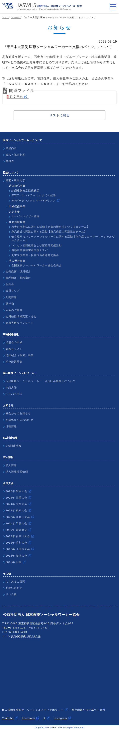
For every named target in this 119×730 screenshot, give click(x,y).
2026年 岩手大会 (16, 491)
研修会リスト (14, 348)
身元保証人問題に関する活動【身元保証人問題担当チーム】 (49, 231)
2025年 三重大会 (16, 497)
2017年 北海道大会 (18, 549)
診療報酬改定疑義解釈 (25, 190)
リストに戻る (59, 115)
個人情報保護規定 (13, 709)
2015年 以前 (14, 562)
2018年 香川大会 (16, 542)
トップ (5, 17)
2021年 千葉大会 (16, 523)
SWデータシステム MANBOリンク (33, 200)
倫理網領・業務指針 (18, 277)
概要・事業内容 (15, 180)
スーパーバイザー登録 (25, 216)
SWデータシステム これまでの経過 (33, 195)
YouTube (8, 718)
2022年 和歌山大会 (18, 517)
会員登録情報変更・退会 (21, 316)
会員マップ (13, 290)
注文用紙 (15, 97)
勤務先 (10, 161)
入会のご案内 (14, 310)
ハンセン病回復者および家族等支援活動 (36, 245)
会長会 (10, 284)
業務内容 (11, 148)
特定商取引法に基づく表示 (88, 709)
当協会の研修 (14, 342)
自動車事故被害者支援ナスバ (29, 250)
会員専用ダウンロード (20, 322)
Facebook (28, 718)
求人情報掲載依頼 (17, 471)
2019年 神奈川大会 (18, 536)
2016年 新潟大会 (16, 555)
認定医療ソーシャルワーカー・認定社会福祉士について (40, 381)
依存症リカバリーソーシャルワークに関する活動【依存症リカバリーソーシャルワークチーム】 (63, 238)
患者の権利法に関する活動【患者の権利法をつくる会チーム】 (50, 226)
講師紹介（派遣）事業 (20, 355)
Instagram (60, 718)
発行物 (10, 303)
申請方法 (11, 387)
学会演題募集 (14, 361)
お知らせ (16, 17)
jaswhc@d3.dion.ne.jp (26, 635)
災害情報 (11, 426)
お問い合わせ (14, 587)
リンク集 (11, 594)
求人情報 (11, 465)
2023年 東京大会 (16, 510)
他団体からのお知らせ (20, 419)
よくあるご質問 (15, 581)
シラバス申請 (14, 393)
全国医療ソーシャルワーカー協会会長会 (36, 265)
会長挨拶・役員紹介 (18, 271)
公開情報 (11, 297)
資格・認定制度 (15, 154)
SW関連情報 (13, 445)
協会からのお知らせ (18, 413)
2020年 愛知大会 (16, 529)
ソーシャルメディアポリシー (45, 709)
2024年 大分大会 (16, 504)
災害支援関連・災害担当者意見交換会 (35, 255)
